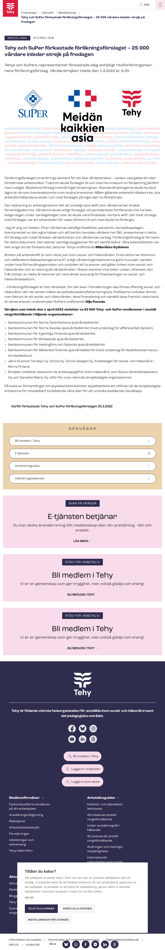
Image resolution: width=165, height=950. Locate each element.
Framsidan (29, 12)
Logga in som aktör (85, 781)
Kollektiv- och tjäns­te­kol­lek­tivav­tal (105, 806)
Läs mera (81, 541)
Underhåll (32, 945)
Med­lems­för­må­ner (24, 798)
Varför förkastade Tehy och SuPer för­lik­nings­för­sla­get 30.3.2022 (62, 406)
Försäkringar (19, 833)
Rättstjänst (17, 821)
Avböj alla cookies (77, 909)
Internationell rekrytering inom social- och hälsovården (105, 862)
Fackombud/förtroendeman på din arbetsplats (27, 806)
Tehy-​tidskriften (21, 850)
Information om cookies (25, 940)
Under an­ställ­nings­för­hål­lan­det (103, 828)
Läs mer (29, 898)
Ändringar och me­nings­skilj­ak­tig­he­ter (105, 849)
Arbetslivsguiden (27, 466)
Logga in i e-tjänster (85, 769)
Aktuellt (47, 12)
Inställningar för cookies (48, 919)
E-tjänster (22, 455)
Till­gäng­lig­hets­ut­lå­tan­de (122, 940)
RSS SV (14, 945)
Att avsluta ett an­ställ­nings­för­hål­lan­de (103, 838)
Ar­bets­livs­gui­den (101, 798)
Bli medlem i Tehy (27, 441)
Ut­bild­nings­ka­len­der (30, 478)
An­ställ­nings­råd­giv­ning (26, 815)
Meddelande (67, 12)
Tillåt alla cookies (41, 909)
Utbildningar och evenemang (21, 842)
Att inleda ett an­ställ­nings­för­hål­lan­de (102, 817)
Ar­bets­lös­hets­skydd (24, 827)
